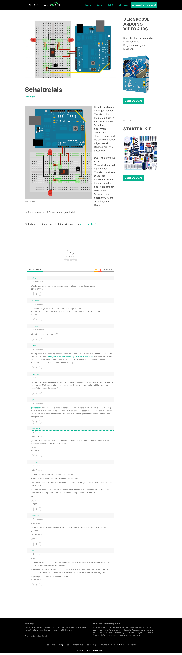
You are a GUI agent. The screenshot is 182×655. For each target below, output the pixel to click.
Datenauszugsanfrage (73, 647)
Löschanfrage (91, 647)
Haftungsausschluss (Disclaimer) (112, 647)
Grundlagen (30, 96)
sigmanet (36, 303)
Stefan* (35, 348)
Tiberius (35, 517)
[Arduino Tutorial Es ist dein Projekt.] (45, 5)
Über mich (123, 5)
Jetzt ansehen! (90, 226)
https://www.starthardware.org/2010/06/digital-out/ (70, 358)
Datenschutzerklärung (53, 647)
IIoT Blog (112, 5)
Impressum (132, 647)
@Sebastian (36, 410)
